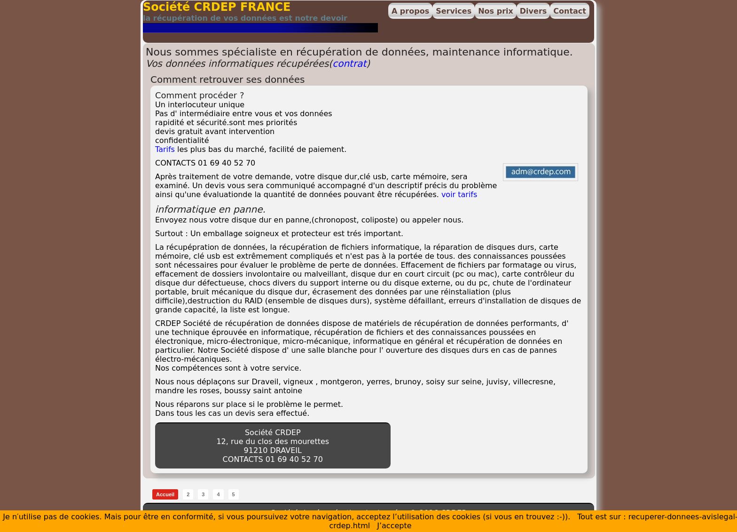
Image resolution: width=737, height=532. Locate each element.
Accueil (165, 494)
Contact (569, 11)
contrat (349, 63)
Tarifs (165, 149)
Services (453, 11)
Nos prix (495, 11)
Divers (533, 11)
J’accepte (394, 525)
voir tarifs (459, 194)
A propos (410, 11)
